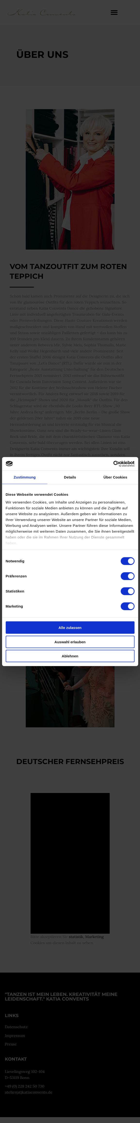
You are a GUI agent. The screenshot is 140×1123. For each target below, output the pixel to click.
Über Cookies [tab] (115, 477)
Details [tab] (70, 477)
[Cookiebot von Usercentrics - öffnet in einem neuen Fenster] (113, 464)
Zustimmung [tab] (25, 477)
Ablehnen (70, 656)
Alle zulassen (70, 628)
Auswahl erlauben (69, 642)
